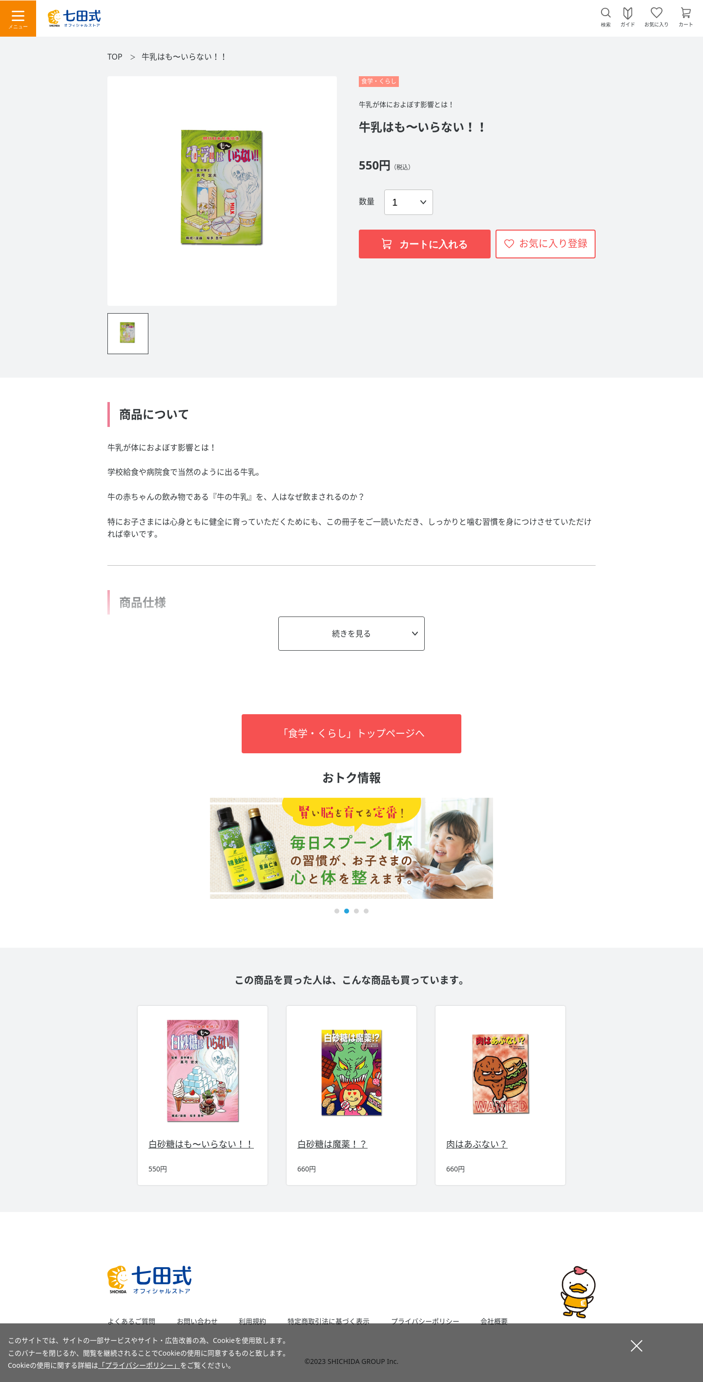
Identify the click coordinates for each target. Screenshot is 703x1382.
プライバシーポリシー (425, 1321)
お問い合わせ (197, 1321)
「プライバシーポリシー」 (139, 1365)
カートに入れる (425, 244)
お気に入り (656, 24)
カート (686, 24)
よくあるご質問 (131, 1321)
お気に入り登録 (553, 243)
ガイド (627, 24)
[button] (336, 911)
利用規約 (252, 1321)
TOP (115, 56)
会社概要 (494, 1321)
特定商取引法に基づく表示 (329, 1321)
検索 (606, 24)
